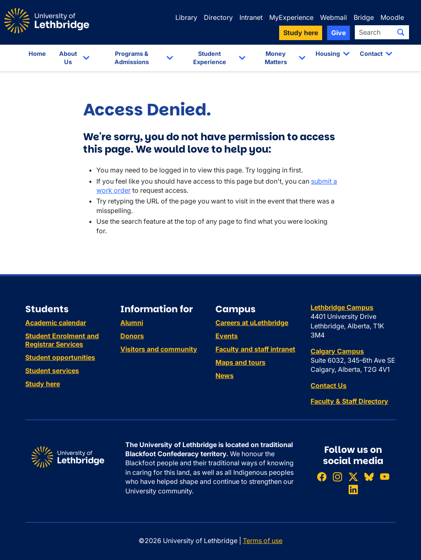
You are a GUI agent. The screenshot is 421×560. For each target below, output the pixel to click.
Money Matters (276, 57)
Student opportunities (60, 357)
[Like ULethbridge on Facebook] (321, 476)
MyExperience (291, 17)
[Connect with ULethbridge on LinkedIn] (353, 489)
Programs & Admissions (132, 57)
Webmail (333, 17)
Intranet (251, 17)
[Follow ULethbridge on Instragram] (337, 476)
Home (37, 53)
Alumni (131, 322)
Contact (371, 53)
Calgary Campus (337, 351)
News (224, 375)
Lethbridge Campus (342, 307)
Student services (52, 370)
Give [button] (338, 33)
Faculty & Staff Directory (349, 401)
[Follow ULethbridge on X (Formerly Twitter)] (353, 476)
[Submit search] (400, 32)
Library (186, 17)
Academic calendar (55, 322)
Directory (218, 17)
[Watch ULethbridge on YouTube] (384, 476)
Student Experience (209, 57)
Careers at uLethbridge (251, 322)
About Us (68, 57)
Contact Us (329, 385)
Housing (328, 53)
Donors (132, 336)
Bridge (364, 17)
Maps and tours (240, 362)
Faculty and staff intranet (255, 349)
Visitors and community (158, 349)
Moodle (392, 17)
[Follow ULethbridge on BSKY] (369, 476)
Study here (42, 384)
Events (226, 336)
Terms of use (262, 540)
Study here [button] (300, 33)
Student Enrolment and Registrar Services (62, 340)
